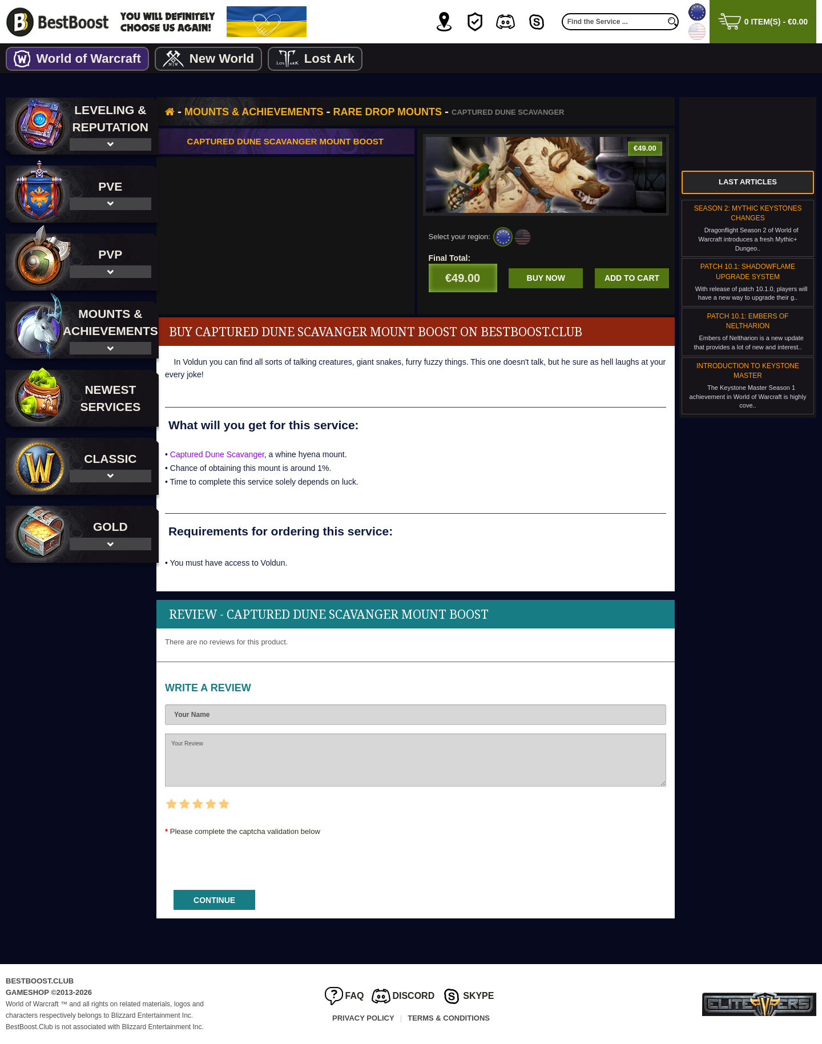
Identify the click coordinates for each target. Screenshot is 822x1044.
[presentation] (263, 859)
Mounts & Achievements (265, 112)
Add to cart (632, 278)
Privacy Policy (363, 1018)
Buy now (549, 278)
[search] (673, 21)
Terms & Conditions (449, 1018)
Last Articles (748, 182)
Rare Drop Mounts (398, 112)
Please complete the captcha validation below (257, 831)
